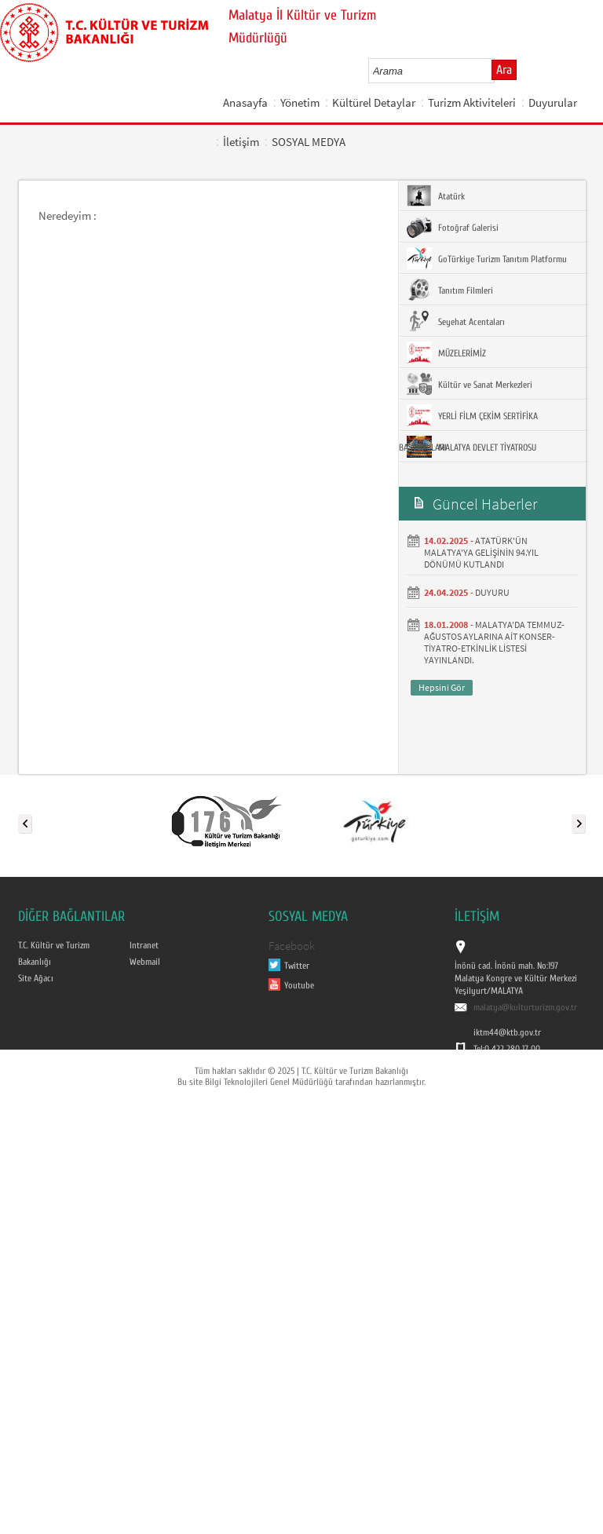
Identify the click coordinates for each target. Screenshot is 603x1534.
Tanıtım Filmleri (450, 290)
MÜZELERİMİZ (446, 352)
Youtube (299, 985)
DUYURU (492, 592)
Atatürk (436, 195)
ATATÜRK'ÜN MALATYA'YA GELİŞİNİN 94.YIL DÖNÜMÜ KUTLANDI (481, 552)
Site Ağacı (35, 978)
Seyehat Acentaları (456, 321)
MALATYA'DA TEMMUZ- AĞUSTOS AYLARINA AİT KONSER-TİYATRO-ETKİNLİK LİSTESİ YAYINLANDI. (494, 642)
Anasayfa (245, 102)
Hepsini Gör (441, 687)
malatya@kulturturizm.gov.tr (525, 1007)
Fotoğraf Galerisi (453, 227)
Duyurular (552, 102)
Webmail (145, 961)
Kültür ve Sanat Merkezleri (469, 384)
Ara (504, 70)
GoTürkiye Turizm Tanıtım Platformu (487, 258)
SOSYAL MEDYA (308, 141)
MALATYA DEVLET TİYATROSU (471, 447)
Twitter (296, 965)
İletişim (241, 141)
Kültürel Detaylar (373, 102)
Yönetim (300, 102)
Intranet (144, 945)
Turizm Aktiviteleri (472, 102)
